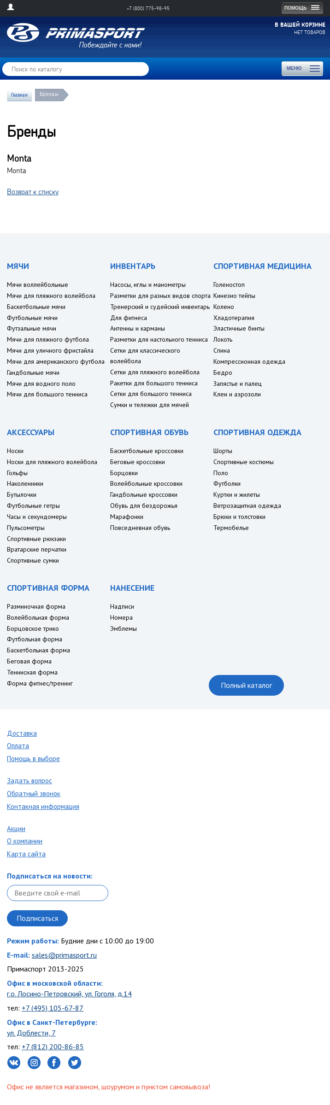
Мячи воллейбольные (37, 284)
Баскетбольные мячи (36, 306)
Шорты (222, 451)
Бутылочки (21, 494)
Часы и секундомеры (37, 516)
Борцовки (124, 473)
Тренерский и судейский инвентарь (160, 306)
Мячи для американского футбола (56, 361)
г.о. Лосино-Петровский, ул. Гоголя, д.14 (69, 993)
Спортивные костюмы (243, 462)
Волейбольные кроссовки (146, 483)
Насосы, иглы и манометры (148, 284)
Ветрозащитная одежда (247, 505)
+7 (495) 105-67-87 (52, 1007)
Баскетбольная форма (38, 650)
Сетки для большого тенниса (151, 394)
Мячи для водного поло (41, 383)
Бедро (222, 372)
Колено (223, 306)
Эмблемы (123, 628)
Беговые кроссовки (137, 462)
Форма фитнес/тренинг (40, 683)
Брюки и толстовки (239, 516)
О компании (24, 841)
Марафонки (126, 516)
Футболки (227, 483)
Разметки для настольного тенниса (159, 339)
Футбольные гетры (33, 505)
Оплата (18, 745)
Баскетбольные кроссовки (146, 451)
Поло (220, 473)
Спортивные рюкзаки (36, 539)
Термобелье (231, 527)
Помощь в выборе (33, 758)
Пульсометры (26, 527)
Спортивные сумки (33, 560)
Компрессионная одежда (249, 361)
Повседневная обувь (140, 527)
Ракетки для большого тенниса (154, 383)
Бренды (49, 94)
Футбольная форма (34, 639)
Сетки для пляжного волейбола (155, 372)
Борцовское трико (33, 628)
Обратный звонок (33, 793)
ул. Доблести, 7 (31, 1032)
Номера (121, 617)
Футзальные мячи (31, 328)
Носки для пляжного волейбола (52, 462)
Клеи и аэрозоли (237, 394)
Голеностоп (229, 284)
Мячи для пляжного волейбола (51, 295)
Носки (15, 451)
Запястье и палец (237, 383)
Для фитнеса (128, 318)
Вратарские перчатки (36, 549)
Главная (19, 95)
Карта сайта (26, 853)
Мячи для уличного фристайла (50, 350)
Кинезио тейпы (234, 295)
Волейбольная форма (38, 617)
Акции (16, 828)
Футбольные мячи (32, 318)
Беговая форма (29, 661)
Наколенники (25, 483)
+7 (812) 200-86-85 (53, 1046)
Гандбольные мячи (33, 372)
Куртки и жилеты (236, 494)
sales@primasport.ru (64, 955)
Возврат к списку (33, 191)
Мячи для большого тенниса (47, 394)
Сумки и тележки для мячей (149, 405)
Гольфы (17, 473)
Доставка (22, 733)
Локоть (222, 339)
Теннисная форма (32, 672)
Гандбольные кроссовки (143, 494)
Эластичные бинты (239, 328)
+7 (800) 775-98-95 (148, 8)
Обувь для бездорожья (143, 505)
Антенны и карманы (137, 328)
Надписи (122, 606)
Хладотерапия (233, 318)
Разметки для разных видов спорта (160, 295)
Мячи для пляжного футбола (48, 339)
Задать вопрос (29, 780)
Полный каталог (246, 685)
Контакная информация (43, 806)
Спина (221, 350)
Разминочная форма (36, 606)
